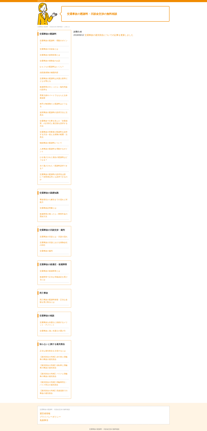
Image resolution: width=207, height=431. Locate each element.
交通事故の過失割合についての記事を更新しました (109, 35)
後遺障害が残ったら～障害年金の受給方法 (53, 215)
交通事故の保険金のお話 (50, 61)
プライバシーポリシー (50, 417)
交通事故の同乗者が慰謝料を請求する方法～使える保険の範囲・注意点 (53, 134)
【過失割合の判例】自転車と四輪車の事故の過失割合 (53, 366)
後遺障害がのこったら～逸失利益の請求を (53, 88)
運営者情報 (45, 413)
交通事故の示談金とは (49, 49)
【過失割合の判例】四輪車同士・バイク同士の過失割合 (53, 383)
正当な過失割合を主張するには (53, 351)
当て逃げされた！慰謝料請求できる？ (53, 167)
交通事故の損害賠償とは (50, 55)
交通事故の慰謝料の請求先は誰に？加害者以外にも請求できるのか (53, 177)
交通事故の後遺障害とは (50, 271)
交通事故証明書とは (48, 208)
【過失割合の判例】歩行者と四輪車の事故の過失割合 (53, 358)
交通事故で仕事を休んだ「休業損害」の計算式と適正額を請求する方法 (53, 123)
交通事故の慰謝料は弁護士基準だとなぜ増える (53, 79)
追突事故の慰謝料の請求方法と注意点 (53, 113)
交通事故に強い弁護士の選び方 (53, 331)
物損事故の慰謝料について (51, 143)
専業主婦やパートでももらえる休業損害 (53, 96)
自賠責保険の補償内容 (49, 72)
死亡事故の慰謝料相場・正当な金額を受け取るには (53, 301)
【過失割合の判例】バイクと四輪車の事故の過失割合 (53, 375)
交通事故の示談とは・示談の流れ (53, 237)
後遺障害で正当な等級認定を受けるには (53, 278)
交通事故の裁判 (46, 251)
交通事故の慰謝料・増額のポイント (53, 41)
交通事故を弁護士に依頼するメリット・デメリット (53, 323)
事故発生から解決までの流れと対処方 (53, 200)
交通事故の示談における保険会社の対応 (53, 243)
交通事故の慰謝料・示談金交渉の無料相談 (92, 13)
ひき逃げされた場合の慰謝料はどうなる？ (53, 158)
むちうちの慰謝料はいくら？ (52, 67)
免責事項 (44, 420)
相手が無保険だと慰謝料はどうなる (53, 105)
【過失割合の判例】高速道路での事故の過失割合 (53, 392)
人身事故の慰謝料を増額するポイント (53, 150)
